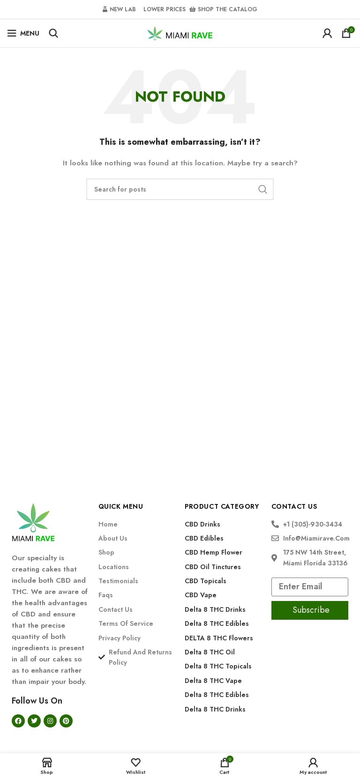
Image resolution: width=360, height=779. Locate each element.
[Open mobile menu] (23, 33)
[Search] (53, 33)
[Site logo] (180, 32)
